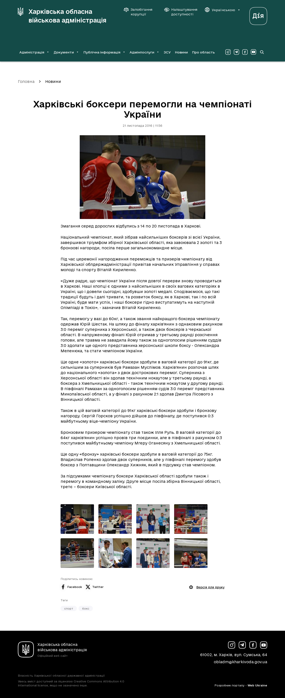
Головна (26, 81)
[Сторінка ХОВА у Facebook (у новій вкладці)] (245, 52)
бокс (85, 608)
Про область (203, 52)
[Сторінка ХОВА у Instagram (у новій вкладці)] (228, 52)
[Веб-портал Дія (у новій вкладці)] (258, 15)
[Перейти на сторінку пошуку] (262, 52)
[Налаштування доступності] (180, 11)
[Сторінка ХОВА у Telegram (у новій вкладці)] (236, 52)
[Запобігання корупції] (140, 11)
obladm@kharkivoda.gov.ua (240, 662)
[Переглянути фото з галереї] (77, 519)
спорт (68, 608)
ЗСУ (167, 52)
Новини (181, 52)
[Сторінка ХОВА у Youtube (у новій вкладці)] (253, 52)
